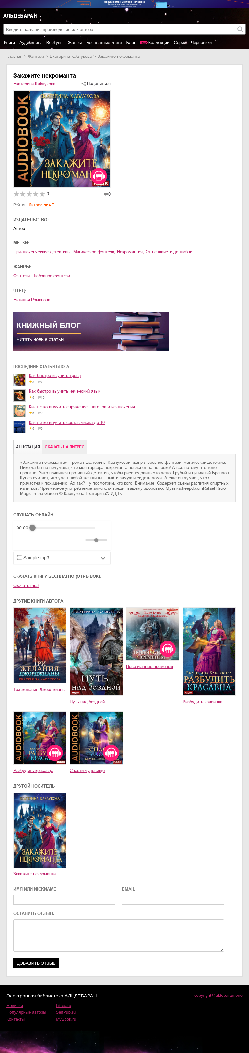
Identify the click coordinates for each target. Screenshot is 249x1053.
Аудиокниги (30, 42)
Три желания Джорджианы (39, 689)
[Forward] (51, 540)
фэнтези (36, 56)
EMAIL (128, 889)
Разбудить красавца (202, 701)
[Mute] (79, 540)
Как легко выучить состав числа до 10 (67, 422)
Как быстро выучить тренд (55, 375)
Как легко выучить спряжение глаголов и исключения (82, 406)
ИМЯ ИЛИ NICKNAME (34, 889)
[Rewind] (23, 540)
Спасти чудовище (87, 770)
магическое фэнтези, (94, 251)
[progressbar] (63, 528)
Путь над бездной (87, 701)
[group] (62, 535)
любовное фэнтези (51, 275)
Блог (131, 42)
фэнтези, (22, 275)
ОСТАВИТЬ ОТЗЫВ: (33, 913)
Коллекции (159, 42)
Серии (180, 42)
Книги (9, 42)
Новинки (14, 1005)
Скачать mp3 (26, 585)
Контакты (15, 1019)
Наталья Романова (31, 300)
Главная (14, 56)
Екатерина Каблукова (71, 56)
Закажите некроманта (34, 873)
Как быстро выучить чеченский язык (64, 391)
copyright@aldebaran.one (218, 995)
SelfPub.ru (66, 1012)
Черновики (201, 42)
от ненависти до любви (169, 251)
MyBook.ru (66, 1019)
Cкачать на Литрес (64, 447)
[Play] (37, 540)
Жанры (75, 42)
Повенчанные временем (149, 666)
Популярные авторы (26, 1012)
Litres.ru (63, 1005)
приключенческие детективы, (42, 251)
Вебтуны (54, 42)
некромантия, (130, 251)
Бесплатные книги (104, 42)
